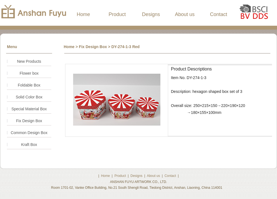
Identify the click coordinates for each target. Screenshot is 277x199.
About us (184, 14)
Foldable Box (29, 85)
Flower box (29, 73)
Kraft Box (29, 144)
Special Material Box (29, 109)
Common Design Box (29, 132)
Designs (151, 14)
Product (117, 14)
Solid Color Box (29, 97)
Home (83, 14)
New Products (29, 61)
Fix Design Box (29, 121)
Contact (218, 14)
